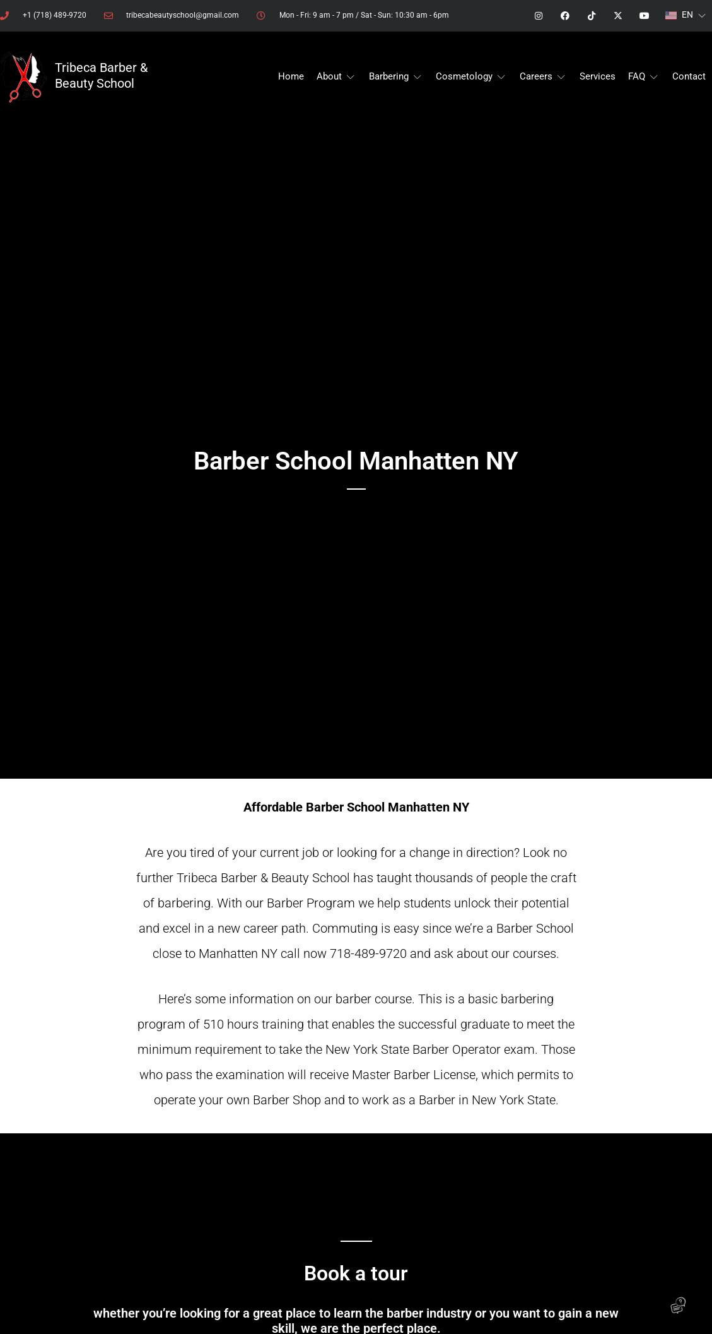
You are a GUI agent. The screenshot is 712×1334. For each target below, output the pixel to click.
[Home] (291, 76)
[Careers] (543, 76)
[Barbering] (396, 76)
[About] (336, 76)
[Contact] (689, 76)
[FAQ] (644, 76)
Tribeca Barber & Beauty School (101, 75)
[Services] (597, 76)
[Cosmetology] (471, 76)
